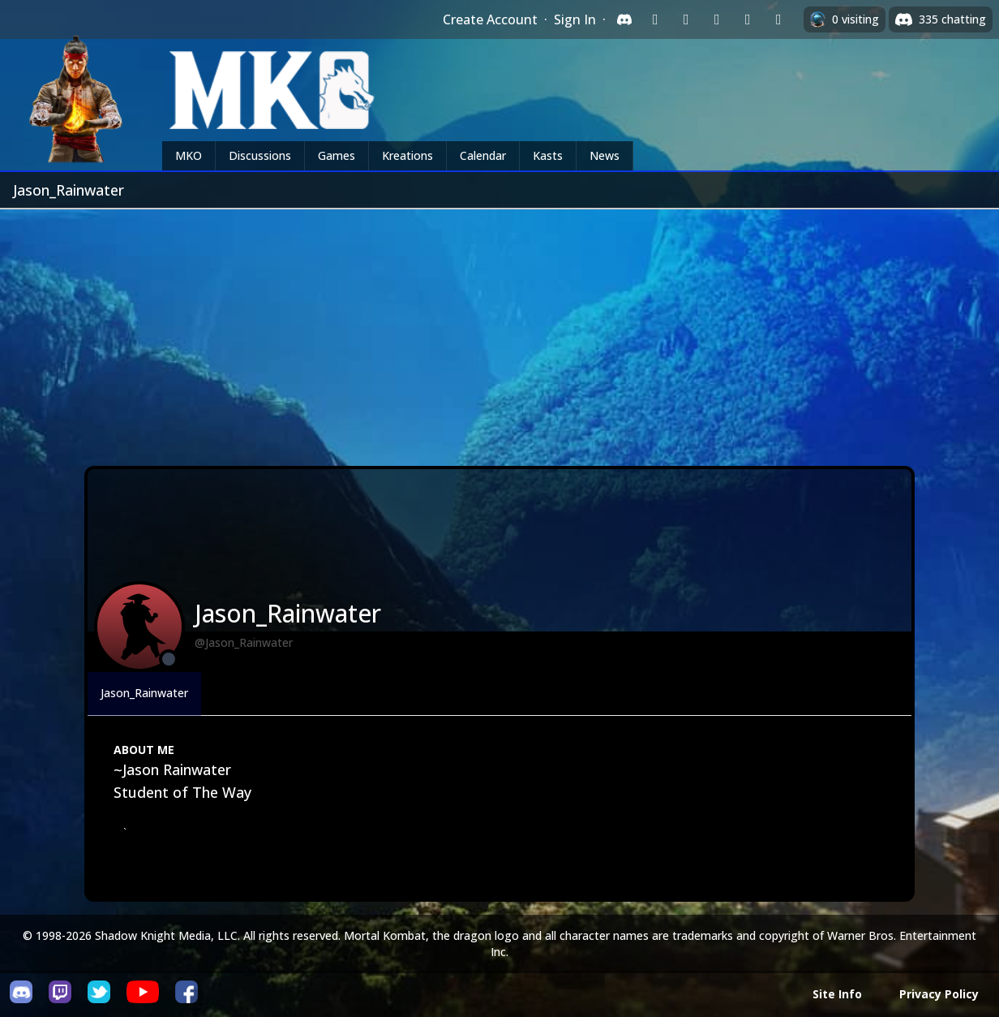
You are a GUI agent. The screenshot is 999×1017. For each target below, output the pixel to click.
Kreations (407, 155)
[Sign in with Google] (686, 19)
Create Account (490, 19)
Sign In (575, 19)
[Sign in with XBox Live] (778, 19)
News (605, 155)
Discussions (260, 155)
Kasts (548, 155)
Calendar (483, 155)
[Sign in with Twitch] (655, 19)
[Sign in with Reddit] (717, 19)
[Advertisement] (499, 331)
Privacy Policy (939, 994)
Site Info (837, 994)
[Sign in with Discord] (624, 19)
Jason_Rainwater (144, 692)
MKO (188, 155)
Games (336, 155)
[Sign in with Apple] (747, 19)
